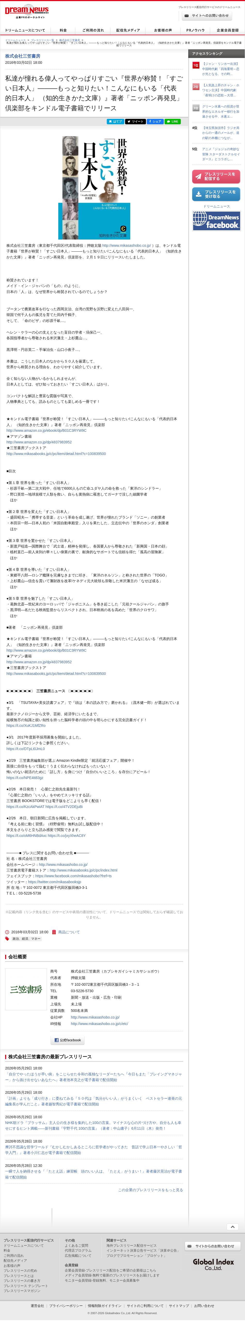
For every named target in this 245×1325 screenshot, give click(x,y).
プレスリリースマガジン (22, 1291)
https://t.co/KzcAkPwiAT (25, 807)
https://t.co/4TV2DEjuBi (64, 807)
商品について (69, 932)
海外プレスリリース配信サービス (132, 1245)
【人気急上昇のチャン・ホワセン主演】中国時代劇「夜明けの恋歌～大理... (220, 90)
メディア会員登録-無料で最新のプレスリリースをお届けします (112, 1275)
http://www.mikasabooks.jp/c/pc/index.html (83, 870)
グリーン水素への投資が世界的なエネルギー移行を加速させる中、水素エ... (220, 111)
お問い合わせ (204, 1306)
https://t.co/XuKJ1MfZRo (26, 725)
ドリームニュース (15, 40)
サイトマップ (179, 1306)
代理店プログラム (78, 1250)
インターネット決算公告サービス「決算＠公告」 (143, 1250)
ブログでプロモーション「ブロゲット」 (137, 1256)
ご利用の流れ (14, 1256)
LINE (172, 121)
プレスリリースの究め (20, 1271)
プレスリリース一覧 (42, 40)
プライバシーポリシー (66, 1306)
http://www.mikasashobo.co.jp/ (126, 245)
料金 (7, 1250)
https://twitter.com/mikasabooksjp (54, 882)
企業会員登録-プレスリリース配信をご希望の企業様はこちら (110, 1270)
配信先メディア (15, 1260)
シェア (155, 121)
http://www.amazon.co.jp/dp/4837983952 (39, 442)
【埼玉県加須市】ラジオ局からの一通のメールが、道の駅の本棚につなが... (220, 133)
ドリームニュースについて (24, 1245)
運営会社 (38, 1306)
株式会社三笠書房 (69, 40)
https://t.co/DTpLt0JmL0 (25, 749)
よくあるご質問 (76, 1245)
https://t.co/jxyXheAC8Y (67, 836)
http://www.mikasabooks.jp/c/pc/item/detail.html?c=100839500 (56, 454)
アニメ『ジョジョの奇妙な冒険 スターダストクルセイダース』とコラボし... (221, 154)
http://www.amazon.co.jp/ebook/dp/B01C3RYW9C (46, 430)
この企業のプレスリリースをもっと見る (150, 1190)
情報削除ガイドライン (104, 1306)
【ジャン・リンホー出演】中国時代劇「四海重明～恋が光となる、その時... (220, 68)
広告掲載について (78, 1256)
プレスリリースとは (19, 1276)
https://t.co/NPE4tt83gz (24, 778)
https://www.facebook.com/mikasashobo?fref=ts (73, 876)
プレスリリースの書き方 (22, 1281)
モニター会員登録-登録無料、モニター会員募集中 (102, 1280)
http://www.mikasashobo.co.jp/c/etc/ (99, 1024)
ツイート (135, 121)
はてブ (115, 121)
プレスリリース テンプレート (26, 1286)
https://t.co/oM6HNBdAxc (26, 836)
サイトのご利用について (145, 1306)
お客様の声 (12, 1266)
